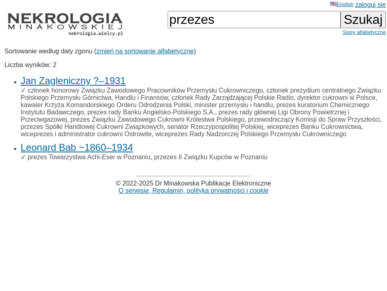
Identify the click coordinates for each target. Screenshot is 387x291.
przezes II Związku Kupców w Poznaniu (210, 157)
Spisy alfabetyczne (364, 32)
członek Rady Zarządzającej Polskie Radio (233, 97)
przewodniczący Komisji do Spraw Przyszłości (314, 119)
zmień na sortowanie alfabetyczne (145, 51)
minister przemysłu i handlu (233, 104)
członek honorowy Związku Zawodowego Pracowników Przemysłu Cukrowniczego (145, 90)
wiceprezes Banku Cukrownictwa (314, 126)
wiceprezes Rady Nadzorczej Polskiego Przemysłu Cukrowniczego (250, 134)
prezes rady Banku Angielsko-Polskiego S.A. (151, 112)
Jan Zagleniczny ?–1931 (73, 80)
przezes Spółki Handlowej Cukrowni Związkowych (92, 126)
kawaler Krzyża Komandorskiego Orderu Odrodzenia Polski (106, 104)
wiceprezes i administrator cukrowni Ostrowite (86, 134)
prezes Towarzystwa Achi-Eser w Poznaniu (88, 157)
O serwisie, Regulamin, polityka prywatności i (194, 190)
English (341, 4)
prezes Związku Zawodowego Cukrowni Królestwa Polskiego (157, 119)
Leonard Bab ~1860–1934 (77, 147)
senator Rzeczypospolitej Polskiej (215, 126)
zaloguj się (370, 4)
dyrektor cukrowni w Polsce (336, 97)
